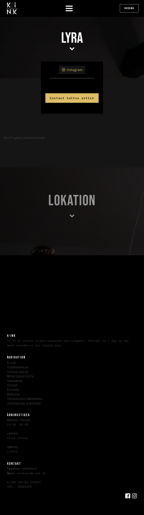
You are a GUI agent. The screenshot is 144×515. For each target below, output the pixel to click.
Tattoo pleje (17, 371)
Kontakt (13, 389)
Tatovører (15, 380)
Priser (12, 385)
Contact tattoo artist (72, 98)
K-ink (11, 362)
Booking (129, 8)
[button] (72, 70)
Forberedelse (17, 367)
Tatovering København (24, 398)
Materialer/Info (20, 376)
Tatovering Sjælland (24, 403)
